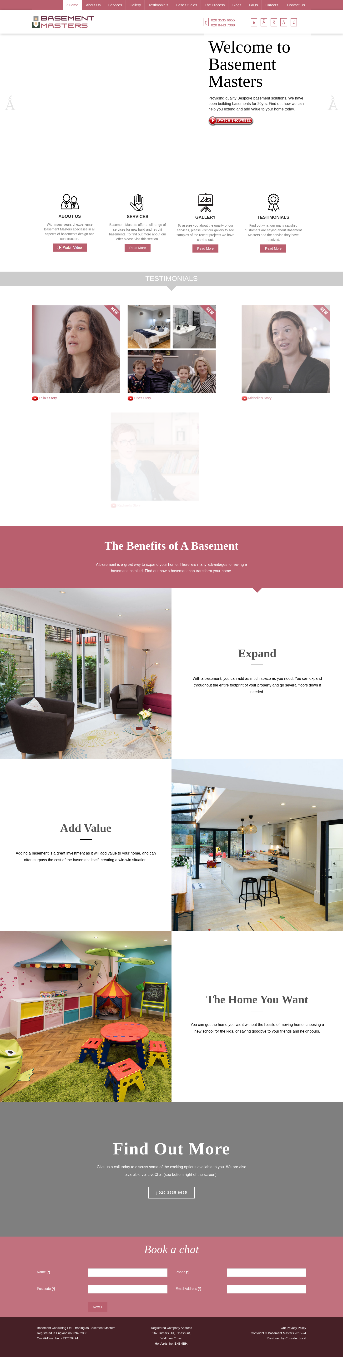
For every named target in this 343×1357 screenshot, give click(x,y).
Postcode (46, 1289)
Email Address (188, 1289)
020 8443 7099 (223, 25)
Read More (137, 248)
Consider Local (295, 1338)
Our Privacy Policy (293, 1328)
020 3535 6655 (223, 20)
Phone (183, 1272)
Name (43, 1272)
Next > (98, 1307)
